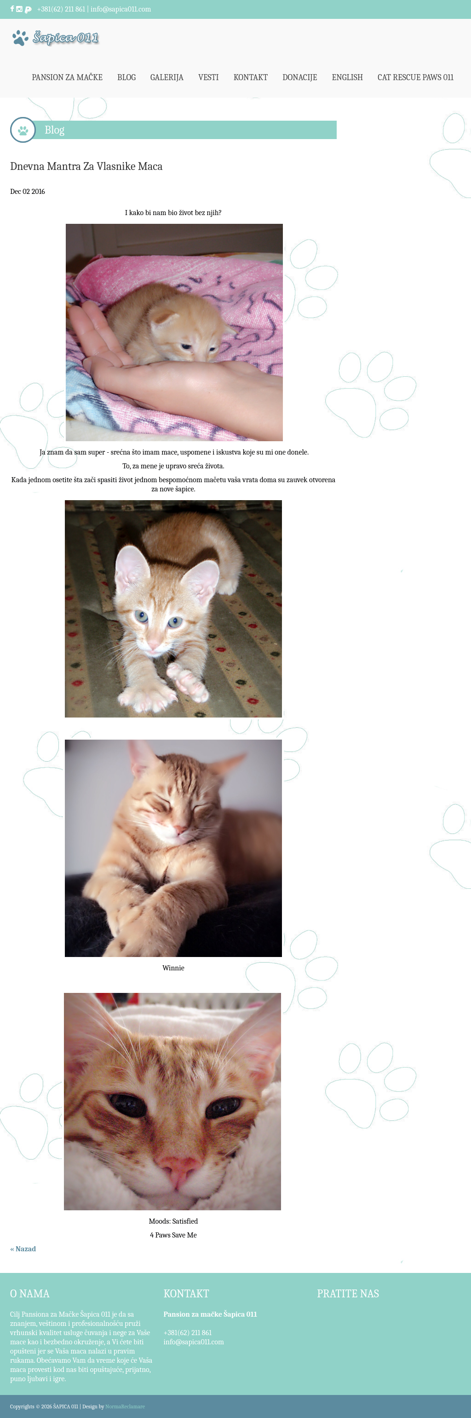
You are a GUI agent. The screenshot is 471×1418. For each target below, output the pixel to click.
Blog (126, 77)
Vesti (208, 77)
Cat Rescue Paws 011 (416, 77)
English (347, 77)
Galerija (167, 77)
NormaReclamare (125, 1406)
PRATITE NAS (348, 1293)
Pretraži (451, 9)
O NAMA (30, 1293)
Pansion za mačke (67, 77)
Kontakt (251, 77)
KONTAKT (186, 1293)
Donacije (299, 77)
